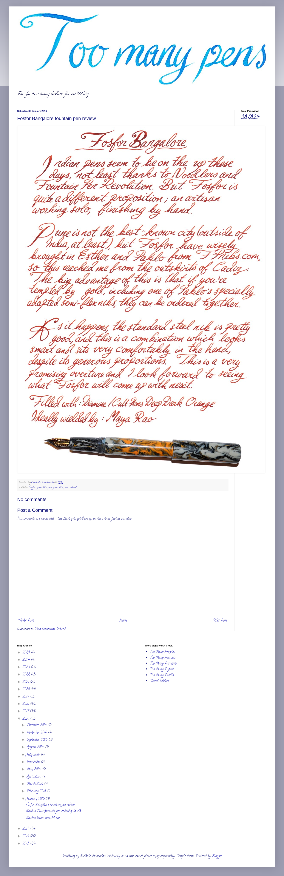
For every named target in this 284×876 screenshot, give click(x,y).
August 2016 (36, 747)
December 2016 (37, 725)
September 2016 (37, 740)
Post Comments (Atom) (50, 629)
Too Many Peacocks (163, 657)
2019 (26, 696)
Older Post (220, 620)
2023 (27, 667)
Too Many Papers (162, 669)
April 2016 (34, 776)
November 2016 (37, 732)
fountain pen (44, 487)
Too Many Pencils (162, 675)
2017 (26, 711)
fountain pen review (64, 487)
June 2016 (34, 762)
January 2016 (36, 799)
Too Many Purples (162, 652)
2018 (26, 704)
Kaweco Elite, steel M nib (43, 818)
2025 (27, 652)
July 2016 (34, 754)
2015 (26, 828)
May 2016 (34, 769)
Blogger (217, 856)
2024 (27, 660)
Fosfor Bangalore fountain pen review (50, 804)
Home (123, 620)
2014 (26, 836)
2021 (26, 682)
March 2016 (35, 784)
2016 (26, 719)
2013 (26, 843)
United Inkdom (159, 681)
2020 (27, 689)
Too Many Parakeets (163, 663)
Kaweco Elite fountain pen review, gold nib (53, 811)
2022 (27, 674)
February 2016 (37, 791)
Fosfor (32, 487)
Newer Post (26, 620)
